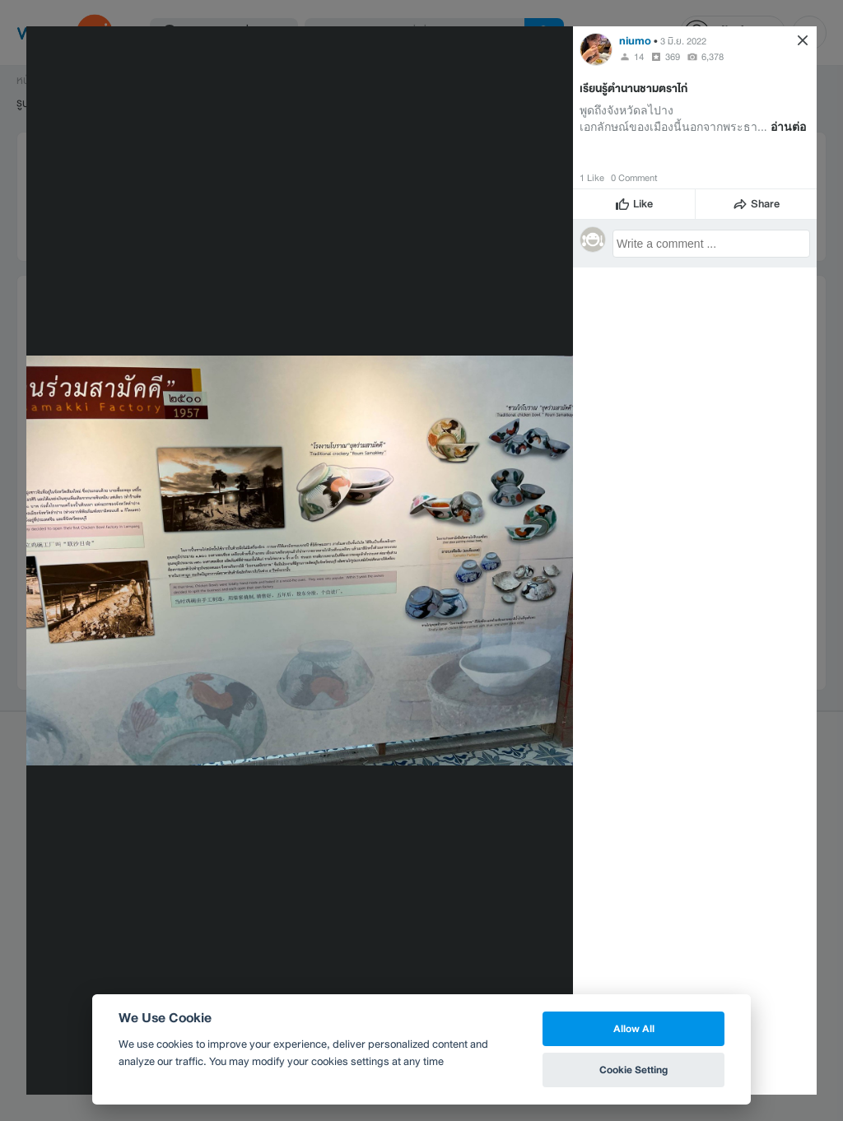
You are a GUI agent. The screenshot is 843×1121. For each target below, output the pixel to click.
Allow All (633, 1028)
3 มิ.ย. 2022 (683, 41)
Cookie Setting (633, 1069)
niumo (635, 40)
